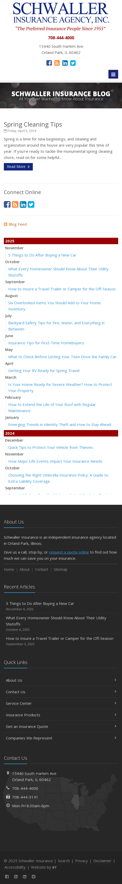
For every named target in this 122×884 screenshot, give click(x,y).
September (15, 281)
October (12, 261)
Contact (41, 569)
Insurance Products (61, 714)
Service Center (61, 703)
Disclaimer (102, 860)
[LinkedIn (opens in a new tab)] (65, 62)
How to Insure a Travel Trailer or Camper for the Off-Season (62, 288)
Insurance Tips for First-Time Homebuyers (46, 342)
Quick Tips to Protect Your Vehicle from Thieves (50, 447)
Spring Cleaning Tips (33, 124)
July (8, 315)
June (9, 335)
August (11, 295)
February (13, 397)
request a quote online (69, 552)
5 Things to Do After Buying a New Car (42, 255)
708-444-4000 (25, 788)
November (14, 247)
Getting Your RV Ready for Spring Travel (43, 370)
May (9, 349)
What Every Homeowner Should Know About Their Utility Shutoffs (61, 623)
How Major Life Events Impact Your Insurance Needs (55, 461)
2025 (9, 240)
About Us (61, 680)
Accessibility (15, 867)
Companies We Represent (61, 737)
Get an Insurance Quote (61, 726)
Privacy (81, 860)
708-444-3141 (25, 797)
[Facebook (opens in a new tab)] (49, 62)
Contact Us (61, 691)
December (14, 440)
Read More (18, 166)
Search (64, 860)
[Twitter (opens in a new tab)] (73, 62)
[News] (57, 62)
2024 (9, 433)
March (10, 377)
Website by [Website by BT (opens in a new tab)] (44, 867)
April (9, 363)
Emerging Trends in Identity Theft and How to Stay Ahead (59, 424)
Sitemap (60, 569)
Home (9, 569)
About (25, 569)
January (12, 417)
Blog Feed (15, 224)
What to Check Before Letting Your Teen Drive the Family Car (62, 356)
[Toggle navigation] (113, 74)
